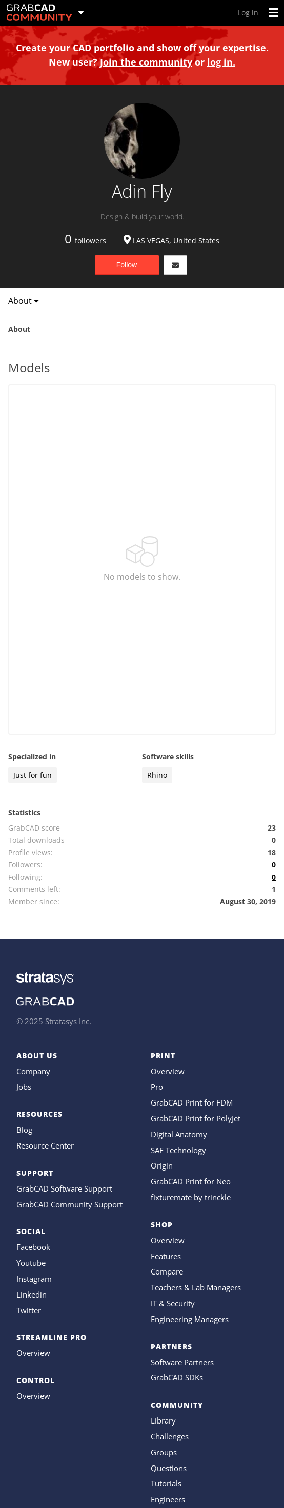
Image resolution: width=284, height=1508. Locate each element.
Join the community (146, 62)
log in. (221, 62)
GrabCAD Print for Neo (191, 1181)
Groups (164, 1452)
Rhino (157, 775)
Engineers (168, 1499)
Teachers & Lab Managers (196, 1287)
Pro (157, 1086)
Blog (24, 1129)
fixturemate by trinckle (191, 1197)
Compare (167, 1271)
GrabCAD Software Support (64, 1188)
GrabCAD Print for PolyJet (195, 1118)
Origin (162, 1165)
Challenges (170, 1436)
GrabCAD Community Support (69, 1204)
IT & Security (173, 1303)
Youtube (31, 1263)
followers (85, 240)
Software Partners (182, 1362)
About (23, 300)
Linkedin (31, 1294)
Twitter (28, 1310)
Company (33, 1071)
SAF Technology (178, 1150)
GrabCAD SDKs (177, 1377)
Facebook (33, 1247)
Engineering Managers (190, 1319)
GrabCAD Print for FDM (192, 1102)
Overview (33, 1353)
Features (166, 1256)
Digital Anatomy (179, 1134)
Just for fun (32, 775)
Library (163, 1420)
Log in (248, 12)
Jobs (23, 1086)
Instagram (34, 1278)
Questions (169, 1468)
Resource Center (45, 1145)
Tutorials (166, 1483)
